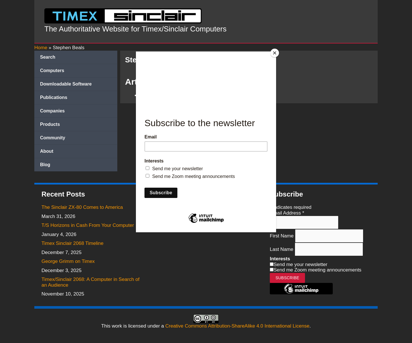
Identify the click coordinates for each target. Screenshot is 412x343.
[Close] (274, 53)
